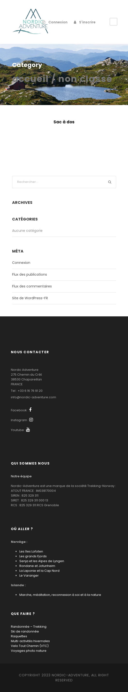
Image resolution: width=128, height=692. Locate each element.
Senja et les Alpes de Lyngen (41, 561)
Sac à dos (64, 122)
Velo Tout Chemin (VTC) (30, 646)
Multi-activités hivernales (30, 641)
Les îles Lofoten (31, 551)
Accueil (30, 79)
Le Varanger (29, 575)
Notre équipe (21, 476)
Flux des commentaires (32, 286)
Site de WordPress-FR (30, 298)
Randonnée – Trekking (28, 626)
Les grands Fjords (33, 556)
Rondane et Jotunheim (37, 566)
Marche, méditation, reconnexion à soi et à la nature (60, 594)
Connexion (21, 262)
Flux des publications (29, 274)
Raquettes (19, 636)
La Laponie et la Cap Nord (39, 570)
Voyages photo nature (28, 650)
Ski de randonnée (25, 631)
